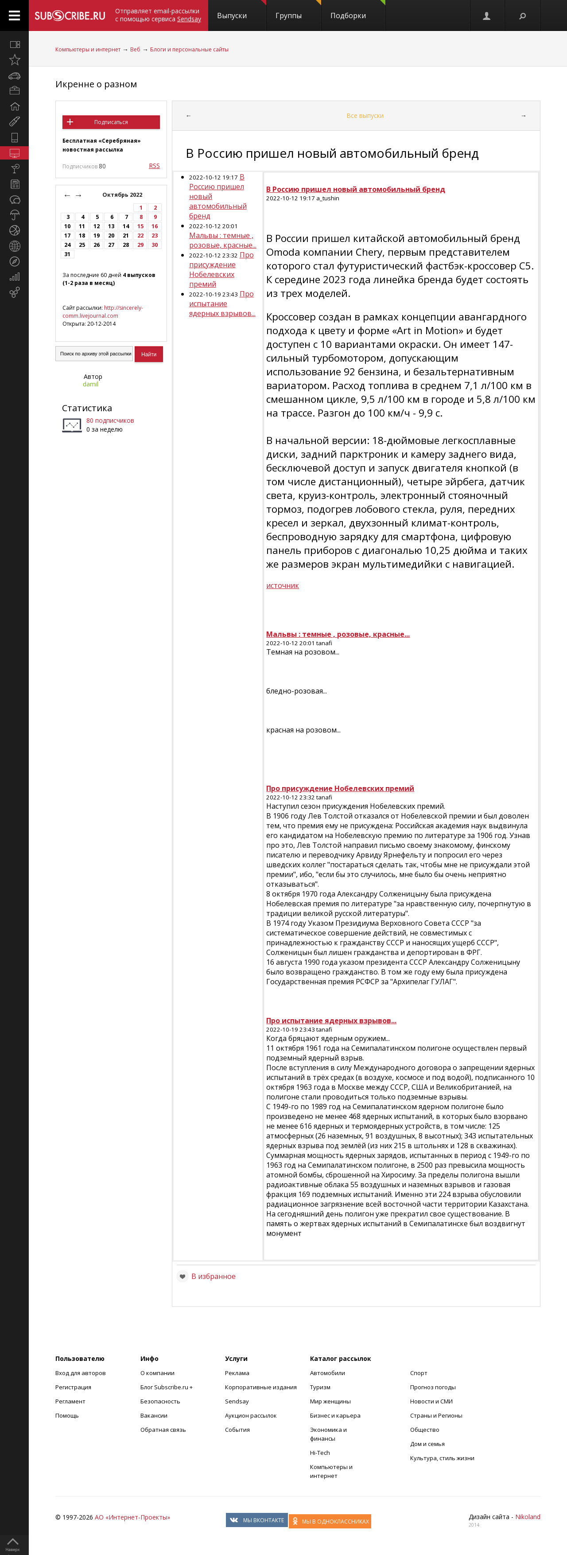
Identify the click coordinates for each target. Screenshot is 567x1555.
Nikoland (527, 1516)
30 (154, 245)
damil (90, 384)
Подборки (357, 10)
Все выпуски (365, 115)
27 (111, 245)
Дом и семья (427, 1444)
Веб (135, 49)
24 (67, 245)
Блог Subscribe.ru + (167, 1387)
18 (82, 235)
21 (126, 235)
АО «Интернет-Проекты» (132, 1517)
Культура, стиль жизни (442, 1458)
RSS (154, 165)
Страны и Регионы (436, 1415)
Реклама (237, 1373)
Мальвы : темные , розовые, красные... (222, 240)
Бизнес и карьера (335, 1415)
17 (67, 235)
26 (96, 245)
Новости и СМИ (431, 1401)
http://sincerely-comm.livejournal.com (102, 312)
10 (67, 226)
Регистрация (73, 1387)
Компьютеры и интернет (87, 49)
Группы (298, 10)
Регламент (70, 1401)
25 (82, 245)
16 (154, 226)
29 (140, 245)
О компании (157, 1373)
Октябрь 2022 (123, 195)
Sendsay (237, 1401)
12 (96, 226)
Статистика (87, 408)
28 (126, 245)
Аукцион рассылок (251, 1415)
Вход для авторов (80, 1373)
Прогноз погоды (433, 1387)
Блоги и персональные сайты (189, 49)
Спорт (418, 1373)
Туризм (320, 1387)
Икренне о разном (96, 84)
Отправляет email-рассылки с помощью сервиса (158, 15)
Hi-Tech (320, 1453)
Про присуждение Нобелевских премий (221, 269)
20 (111, 235)
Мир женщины (330, 1401)
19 (96, 235)
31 (67, 254)
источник (282, 585)
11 (82, 226)
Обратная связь (163, 1430)
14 (126, 226)
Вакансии (153, 1415)
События (237, 1430)
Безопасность (160, 1401)
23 (154, 235)
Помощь (67, 1415)
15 (140, 226)
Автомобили (327, 1373)
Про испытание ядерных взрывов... (222, 303)
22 (140, 235)
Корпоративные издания (261, 1387)
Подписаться (111, 122)
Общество (424, 1430)
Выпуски (241, 10)
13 (111, 226)
